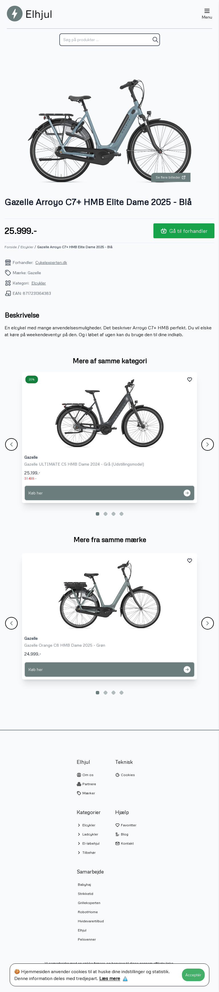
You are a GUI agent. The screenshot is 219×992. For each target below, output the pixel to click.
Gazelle (31, 457)
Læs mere (109, 978)
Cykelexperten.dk (51, 262)
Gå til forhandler (184, 230)
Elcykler (27, 247)
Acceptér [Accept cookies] (193, 975)
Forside (11, 247)
